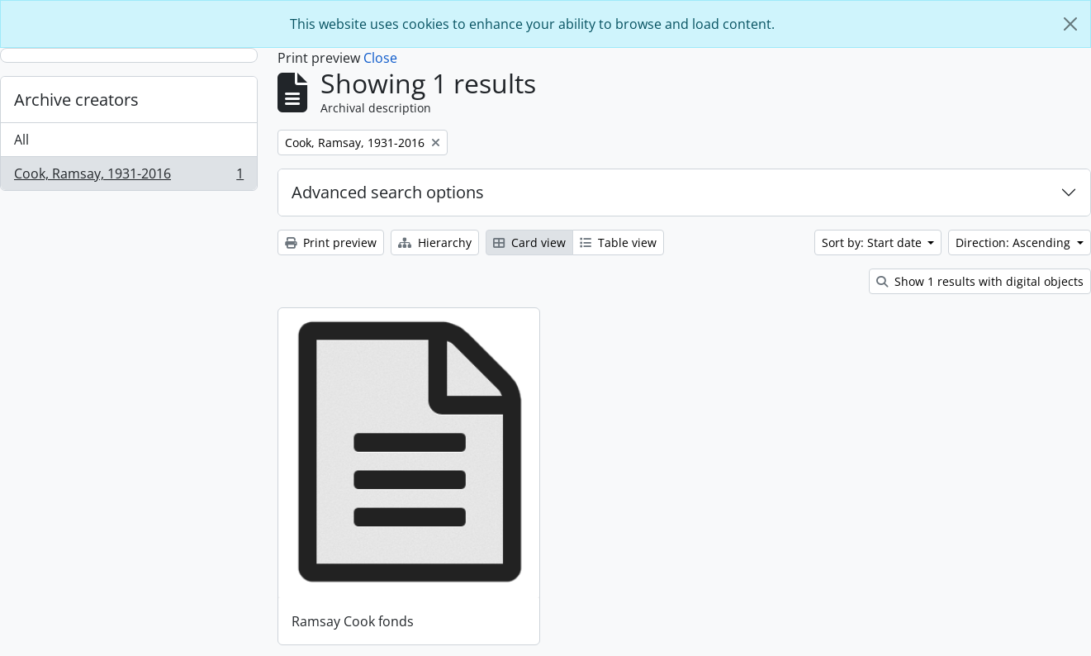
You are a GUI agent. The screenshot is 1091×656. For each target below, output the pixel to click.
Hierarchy (435, 242)
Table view (618, 242)
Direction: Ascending (1015, 242)
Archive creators (76, 99)
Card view (529, 242)
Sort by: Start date (873, 242)
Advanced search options (388, 192)
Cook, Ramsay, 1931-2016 (128, 177)
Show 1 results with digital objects (980, 281)
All (21, 140)
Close (380, 58)
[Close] (1070, 24)
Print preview (331, 242)
